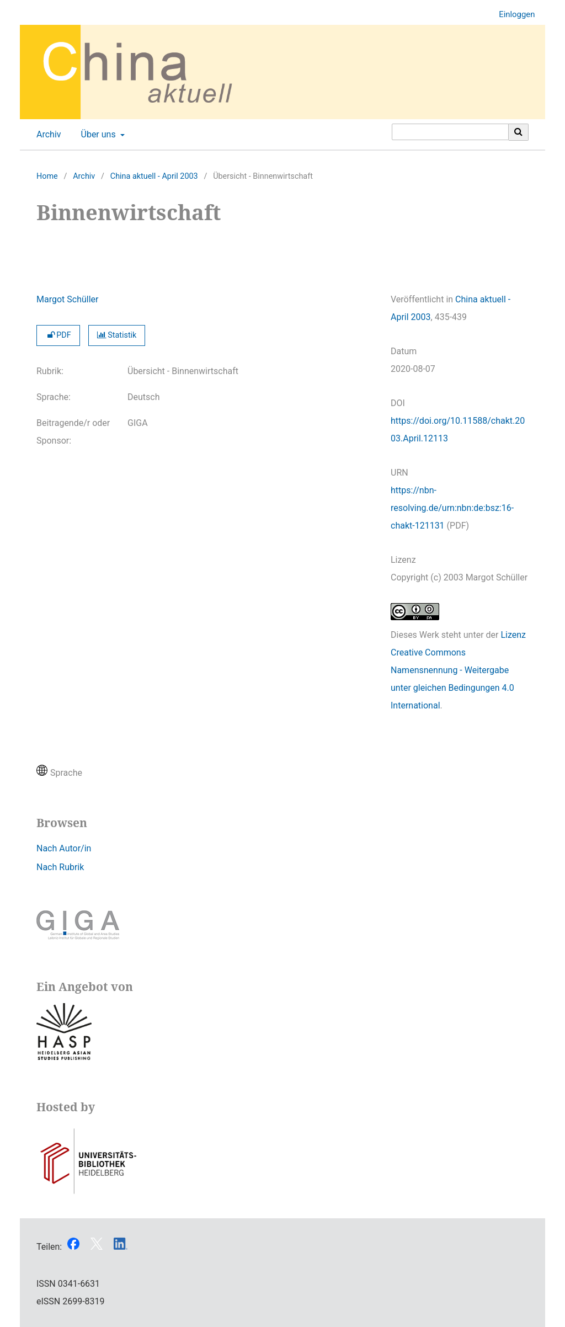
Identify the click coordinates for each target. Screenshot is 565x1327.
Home (47, 176)
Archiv (46, 134)
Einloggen (513, 14)
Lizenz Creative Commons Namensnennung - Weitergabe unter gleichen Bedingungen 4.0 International (458, 670)
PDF (58, 335)
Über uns (97, 134)
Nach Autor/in (63, 848)
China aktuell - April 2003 (154, 176)
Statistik (117, 335)
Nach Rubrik (60, 867)
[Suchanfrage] (450, 132)
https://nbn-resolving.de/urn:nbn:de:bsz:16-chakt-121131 (452, 508)
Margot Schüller (67, 299)
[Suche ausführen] (519, 132)
